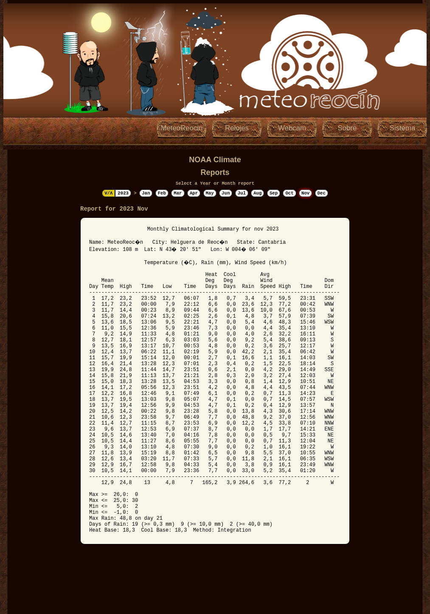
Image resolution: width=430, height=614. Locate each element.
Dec (322, 193)
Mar (178, 193)
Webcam (292, 128)
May (210, 193)
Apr (194, 193)
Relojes (237, 128)
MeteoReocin (182, 128)
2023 (123, 193)
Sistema (403, 128)
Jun (226, 193)
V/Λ (108, 193)
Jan (146, 193)
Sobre (347, 128)
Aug (257, 193)
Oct (289, 193)
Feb (162, 193)
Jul (242, 193)
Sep (274, 193)
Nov (305, 193)
